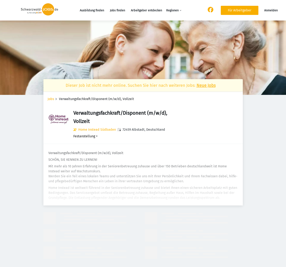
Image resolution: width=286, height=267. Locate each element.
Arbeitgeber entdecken (146, 10)
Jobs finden (117, 10)
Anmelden (271, 10)
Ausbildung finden (92, 10)
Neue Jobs (206, 85)
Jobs (51, 99)
